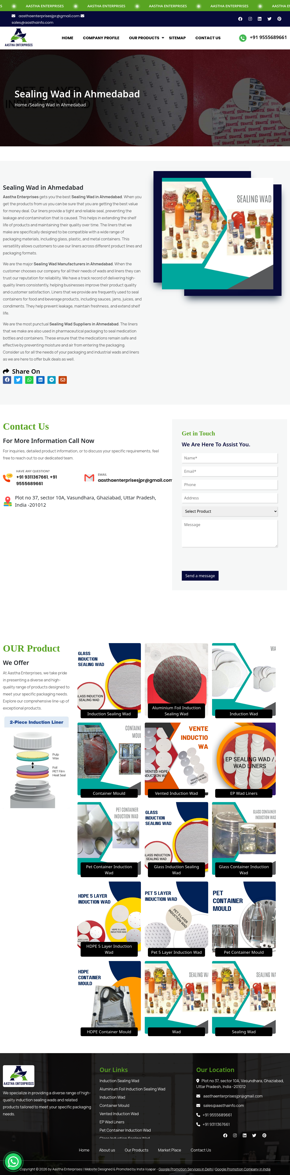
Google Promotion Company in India (242, 1169)
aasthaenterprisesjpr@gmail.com (46, 15)
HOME (67, 38)
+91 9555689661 (268, 37)
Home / (22, 105)
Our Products (136, 1150)
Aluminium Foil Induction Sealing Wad (132, 1089)
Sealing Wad (244, 1031)
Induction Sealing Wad (109, 714)
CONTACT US (208, 38)
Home (84, 1150)
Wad (176, 1031)
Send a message (200, 575)
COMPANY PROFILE (101, 38)
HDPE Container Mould (109, 1031)
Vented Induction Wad (176, 793)
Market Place (169, 1150)
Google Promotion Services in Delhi (186, 1169)
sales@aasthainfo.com (220, 1105)
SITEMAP (177, 38)
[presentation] (218, 561)
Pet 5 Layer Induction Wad (176, 952)
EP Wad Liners (244, 793)
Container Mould (109, 793)
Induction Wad (244, 714)
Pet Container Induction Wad (125, 1130)
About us (107, 1150)
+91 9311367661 (32, 477)
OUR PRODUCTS (144, 38)
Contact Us (201, 1150)
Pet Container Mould (244, 952)
